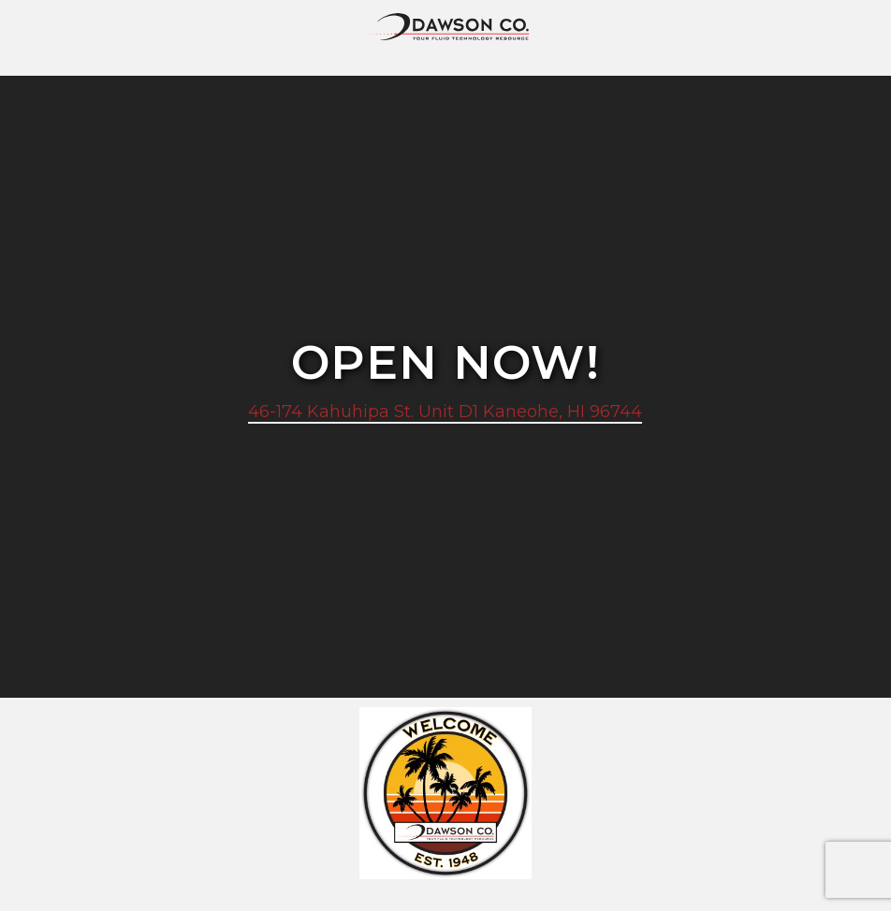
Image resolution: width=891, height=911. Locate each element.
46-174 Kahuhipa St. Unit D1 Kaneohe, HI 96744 (445, 411)
